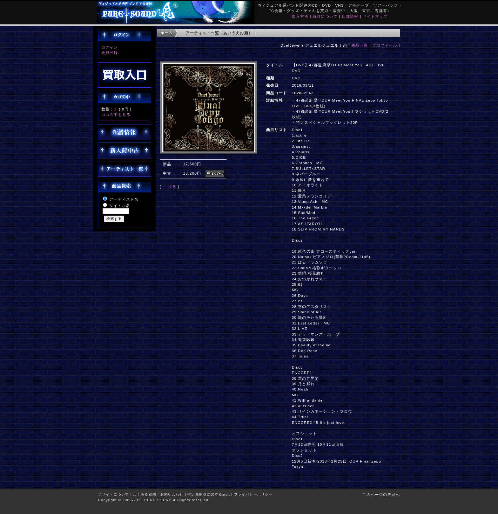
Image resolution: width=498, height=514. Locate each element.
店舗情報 (350, 16)
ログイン (109, 47)
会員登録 (109, 52)
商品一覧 (359, 45)
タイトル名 (119, 206)
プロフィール (384, 45)
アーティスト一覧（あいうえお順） (218, 33)
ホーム (166, 33)
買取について (325, 16)
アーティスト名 (123, 199)
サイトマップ (375, 16)
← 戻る (169, 186)
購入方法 (300, 16)
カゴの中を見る (116, 114)
